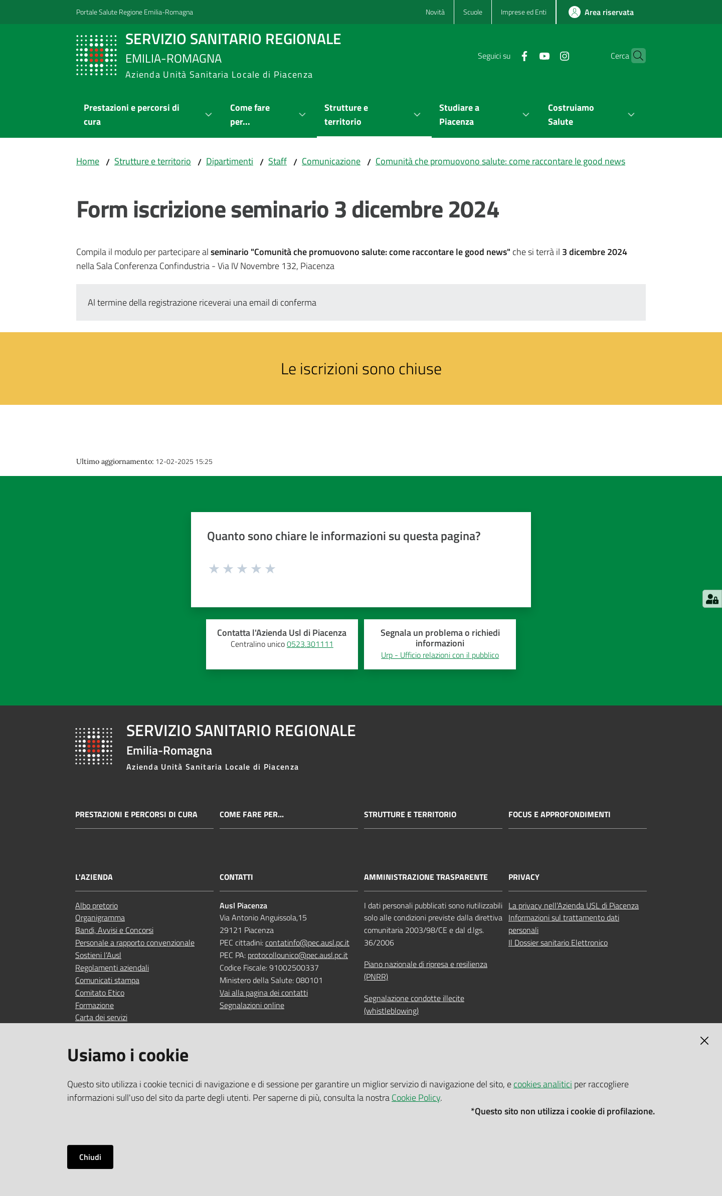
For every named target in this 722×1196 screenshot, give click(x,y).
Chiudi (90, 1157)
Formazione (94, 1005)
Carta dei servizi (101, 1017)
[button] (634, 56)
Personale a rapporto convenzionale (135, 942)
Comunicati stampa (107, 980)
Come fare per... (252, 814)
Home (87, 161)
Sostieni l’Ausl (98, 955)
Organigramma (100, 917)
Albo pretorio (96, 905)
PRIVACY (523, 877)
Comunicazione (331, 161)
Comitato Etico (99, 993)
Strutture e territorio (152, 161)
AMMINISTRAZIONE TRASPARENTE (426, 877)
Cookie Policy (416, 1097)
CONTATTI (236, 877)
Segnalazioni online (252, 1005)
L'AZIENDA (94, 877)
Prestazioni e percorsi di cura (136, 814)
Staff (277, 161)
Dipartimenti (229, 161)
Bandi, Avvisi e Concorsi (114, 930)
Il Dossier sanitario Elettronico (558, 942)
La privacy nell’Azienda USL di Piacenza (573, 905)
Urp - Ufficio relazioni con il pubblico (440, 655)
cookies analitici (542, 1084)
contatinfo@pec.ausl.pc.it (307, 942)
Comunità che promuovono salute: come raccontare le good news (500, 161)
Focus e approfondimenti (559, 814)
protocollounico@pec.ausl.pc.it (298, 955)
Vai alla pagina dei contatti (264, 993)
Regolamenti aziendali (112, 968)
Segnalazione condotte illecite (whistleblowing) (414, 1004)
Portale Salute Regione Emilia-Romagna (134, 12)
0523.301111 (310, 644)
